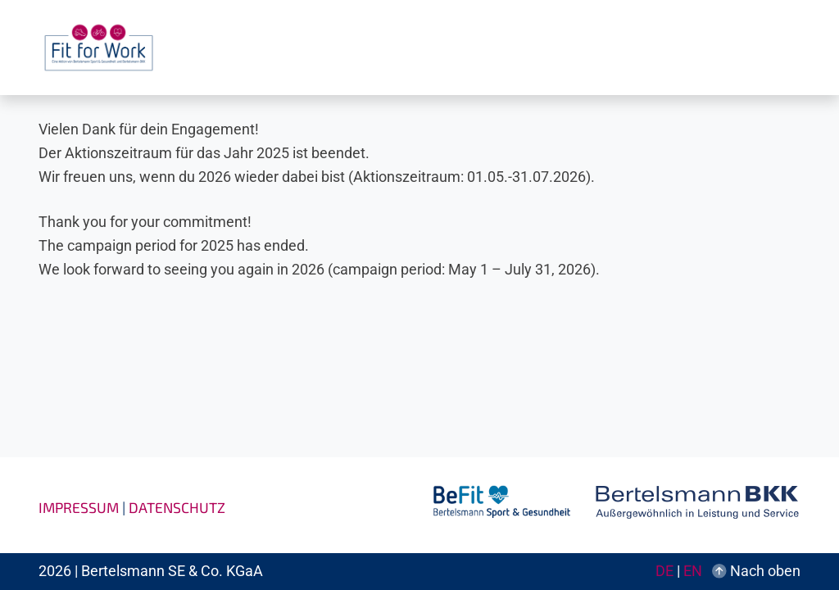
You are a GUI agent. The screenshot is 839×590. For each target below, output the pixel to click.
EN (692, 571)
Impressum (79, 507)
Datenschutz (177, 507)
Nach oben (756, 571)
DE (664, 571)
